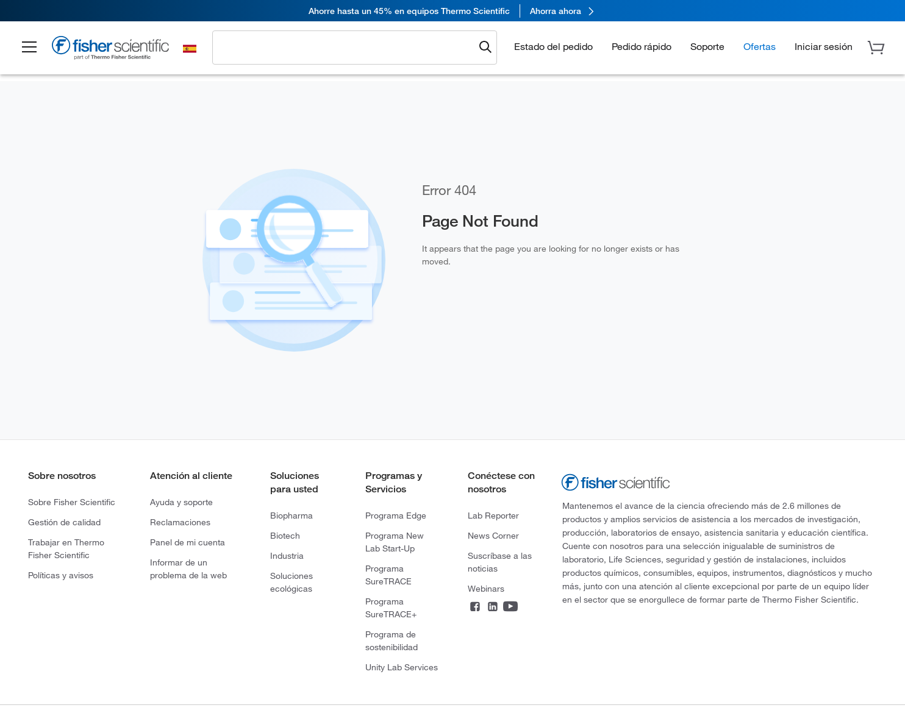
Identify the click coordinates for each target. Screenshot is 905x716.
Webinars (486, 588)
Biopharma (291, 515)
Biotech (285, 535)
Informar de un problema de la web (188, 569)
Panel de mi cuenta (187, 542)
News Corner (493, 535)
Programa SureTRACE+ (391, 608)
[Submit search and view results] (485, 47)
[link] (452, 10)
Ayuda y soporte (181, 502)
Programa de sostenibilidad (391, 641)
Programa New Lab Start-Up (394, 542)
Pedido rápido (641, 46)
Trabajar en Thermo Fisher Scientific (66, 549)
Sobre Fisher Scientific (71, 502)
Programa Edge (395, 515)
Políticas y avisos (60, 575)
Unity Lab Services (401, 667)
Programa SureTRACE (388, 575)
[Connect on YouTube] (510, 607)
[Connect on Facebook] (475, 607)
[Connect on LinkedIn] (492, 607)
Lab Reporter (493, 515)
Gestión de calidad (64, 522)
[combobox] (346, 47)
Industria (287, 555)
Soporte (707, 46)
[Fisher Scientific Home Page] (110, 49)
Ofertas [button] (759, 46)
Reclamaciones (180, 522)
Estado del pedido (553, 46)
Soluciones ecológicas (291, 582)
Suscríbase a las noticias (500, 562)
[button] (29, 47)
